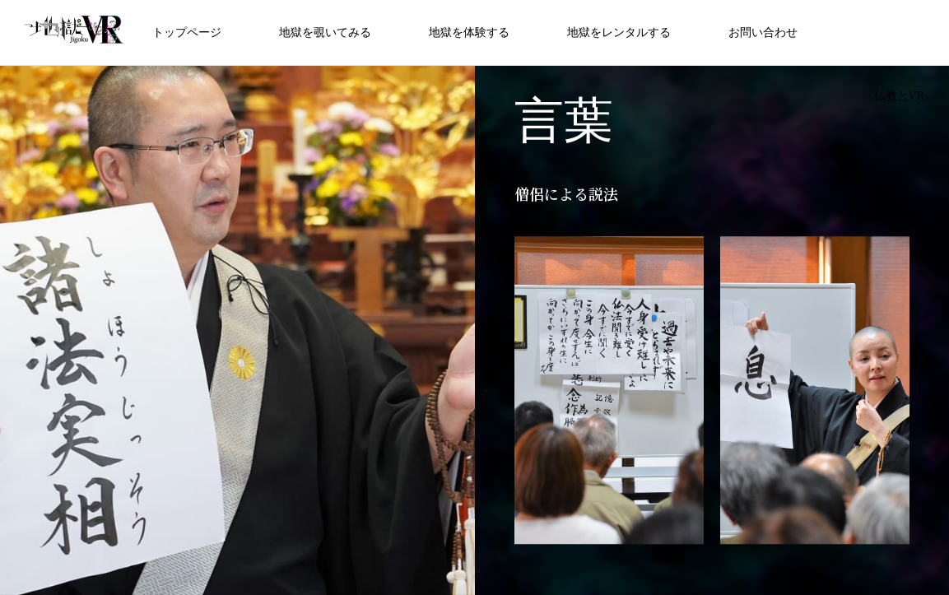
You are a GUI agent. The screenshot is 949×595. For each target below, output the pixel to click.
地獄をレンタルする (619, 32)
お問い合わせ (763, 32)
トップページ (186, 32)
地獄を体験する (469, 32)
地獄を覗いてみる (325, 32)
